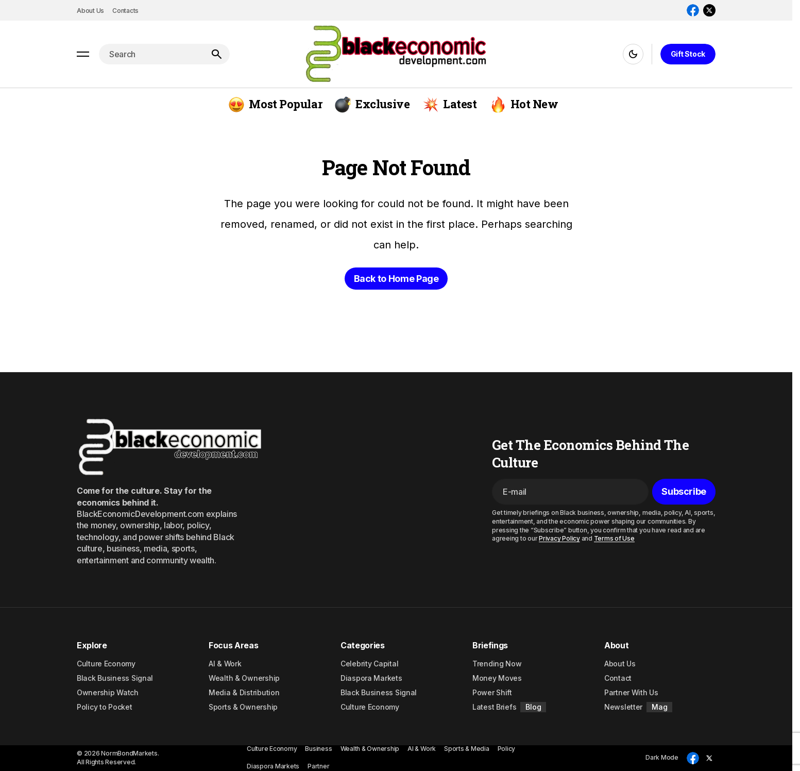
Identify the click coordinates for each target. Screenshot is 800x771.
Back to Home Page (396, 278)
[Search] (216, 54)
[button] (83, 54)
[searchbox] (151, 54)
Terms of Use (614, 538)
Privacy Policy (559, 538)
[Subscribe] (684, 492)
